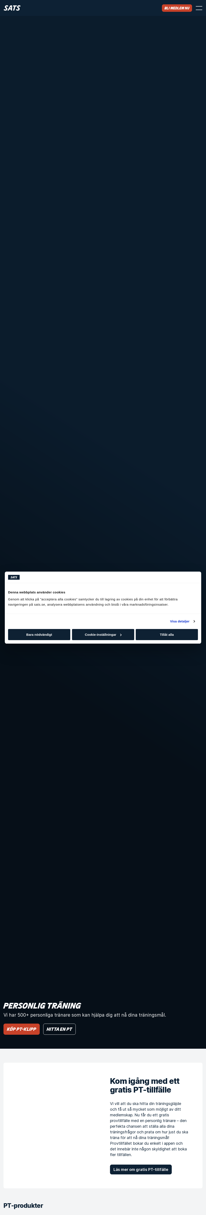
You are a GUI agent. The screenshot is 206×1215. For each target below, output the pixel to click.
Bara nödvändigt (39, 634)
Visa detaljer (179, 621)
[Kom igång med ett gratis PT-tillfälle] (49, 1125)
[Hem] (12, 8)
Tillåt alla (167, 634)
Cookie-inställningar (103, 634)
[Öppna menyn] (199, 8)
